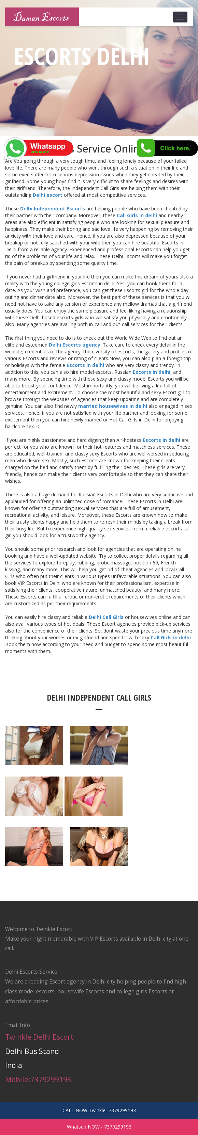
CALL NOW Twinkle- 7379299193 (99, 1110)
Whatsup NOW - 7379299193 (99, 1126)
